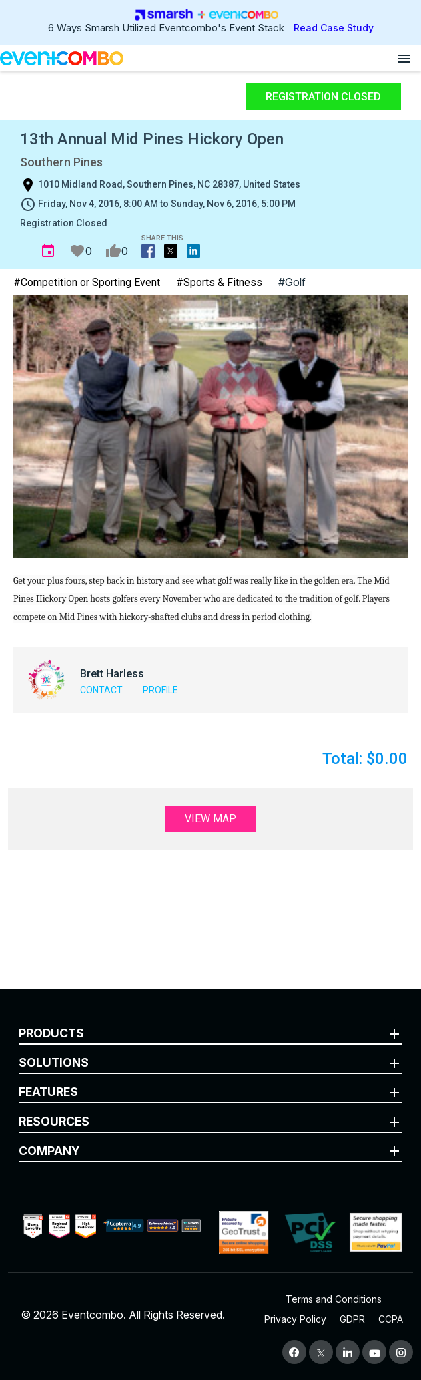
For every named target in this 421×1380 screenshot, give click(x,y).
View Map (210, 818)
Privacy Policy (295, 1319)
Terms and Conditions (334, 1299)
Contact (101, 690)
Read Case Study (334, 27)
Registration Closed (323, 96)
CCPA (390, 1319)
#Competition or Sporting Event (86, 282)
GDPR (352, 1319)
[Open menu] (403, 58)
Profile (160, 690)
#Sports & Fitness (219, 282)
